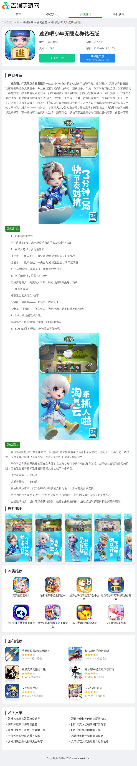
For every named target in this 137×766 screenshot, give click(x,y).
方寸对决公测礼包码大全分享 (25, 744)
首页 (18, 14)
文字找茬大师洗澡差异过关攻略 (90, 744)
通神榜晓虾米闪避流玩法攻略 (88, 721)
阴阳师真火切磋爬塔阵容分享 (88, 726)
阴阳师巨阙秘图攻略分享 (86, 732)
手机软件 (118, 14)
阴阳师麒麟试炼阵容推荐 (22, 726)
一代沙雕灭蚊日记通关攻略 (24, 738)
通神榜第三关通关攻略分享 (24, 721)
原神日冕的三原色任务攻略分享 (26, 732)
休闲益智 (42, 22)
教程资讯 (52, 14)
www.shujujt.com (80, 761)
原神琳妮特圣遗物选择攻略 (87, 738)
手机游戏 (85, 14)
